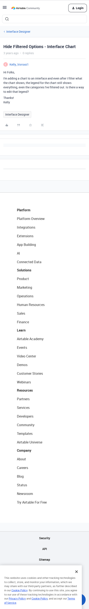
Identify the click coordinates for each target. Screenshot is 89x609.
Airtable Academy (30, 339)
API (44, 549)
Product (23, 278)
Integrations (26, 227)
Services (23, 407)
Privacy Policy (17, 603)
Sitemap (44, 560)
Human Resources (31, 304)
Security (44, 538)
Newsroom (25, 493)
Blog (20, 476)
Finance (23, 322)
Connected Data (29, 262)
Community (25, 425)
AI (18, 253)
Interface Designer (18, 32)
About (21, 459)
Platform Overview (31, 218)
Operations (25, 296)
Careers (22, 467)
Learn (21, 330)
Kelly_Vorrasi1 (19, 64)
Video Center (26, 356)
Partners (23, 399)
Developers (25, 416)
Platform (23, 210)
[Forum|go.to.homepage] (26, 8)
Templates (25, 433)
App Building (26, 244)
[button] (4, 9)
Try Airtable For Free (32, 502)
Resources (25, 390)
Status (22, 485)
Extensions (25, 236)
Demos (22, 364)
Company (24, 450)
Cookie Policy (19, 595)
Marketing (24, 287)
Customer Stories (30, 373)
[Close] (76, 576)
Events (22, 347)
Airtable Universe (29, 442)
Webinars (24, 382)
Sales (21, 313)
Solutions (24, 270)
